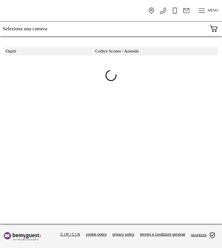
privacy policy (123, 234)
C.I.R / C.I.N (70, 234)
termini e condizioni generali (162, 234)
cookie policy (96, 234)
